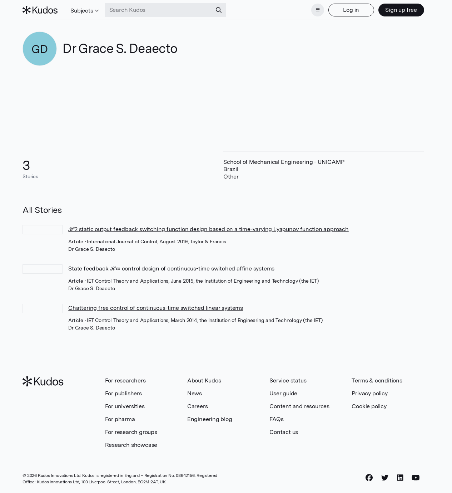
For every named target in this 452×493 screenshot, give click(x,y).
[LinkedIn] (400, 477)
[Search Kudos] (158, 10)
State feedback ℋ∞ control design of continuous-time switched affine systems (171, 268)
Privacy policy (369, 393)
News (194, 393)
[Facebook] (369, 477)
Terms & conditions (377, 380)
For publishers (123, 393)
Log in (351, 9)
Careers (197, 406)
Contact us (283, 432)
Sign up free (401, 9)
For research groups (131, 432)
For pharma (120, 419)
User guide (283, 393)
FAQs (276, 419)
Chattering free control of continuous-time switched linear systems (155, 307)
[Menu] (317, 10)
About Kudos (204, 380)
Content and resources (299, 406)
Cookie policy (369, 406)
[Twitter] (384, 477)
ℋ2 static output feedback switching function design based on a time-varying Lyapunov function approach (208, 229)
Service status (287, 380)
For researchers (125, 380)
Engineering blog (209, 419)
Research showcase (131, 444)
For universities (125, 406)
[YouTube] (416, 477)
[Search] (219, 10)
